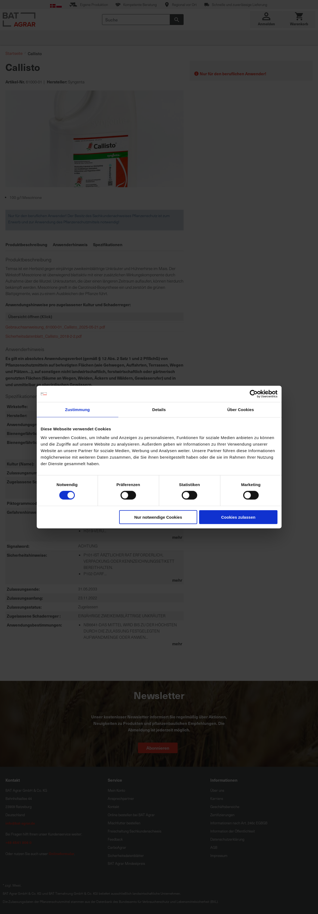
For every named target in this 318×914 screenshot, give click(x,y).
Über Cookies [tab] (240, 409)
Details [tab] (159, 409)
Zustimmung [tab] (77, 409)
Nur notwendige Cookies (158, 517)
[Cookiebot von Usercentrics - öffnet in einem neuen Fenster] (253, 394)
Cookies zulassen (238, 517)
